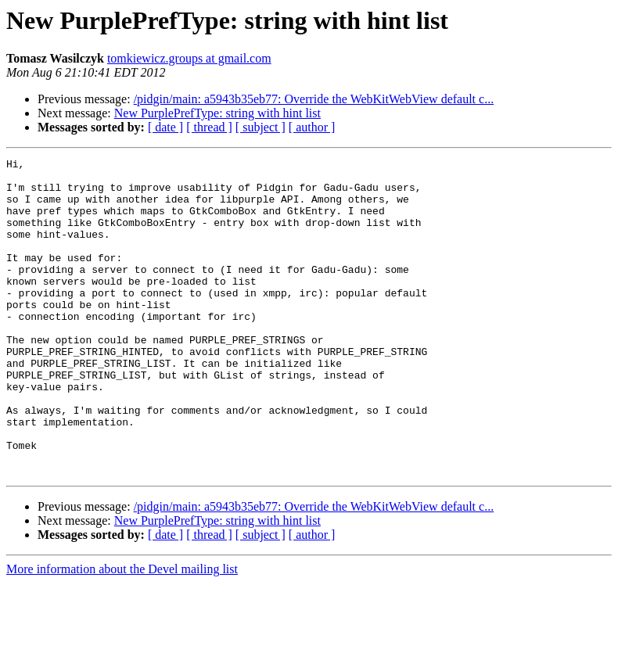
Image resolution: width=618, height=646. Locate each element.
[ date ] (165, 127)
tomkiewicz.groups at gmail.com (189, 58)
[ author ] (312, 127)
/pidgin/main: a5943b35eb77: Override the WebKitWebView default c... (314, 99)
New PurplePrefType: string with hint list (217, 113)
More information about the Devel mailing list (122, 632)
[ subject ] (260, 127)
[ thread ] (209, 127)
